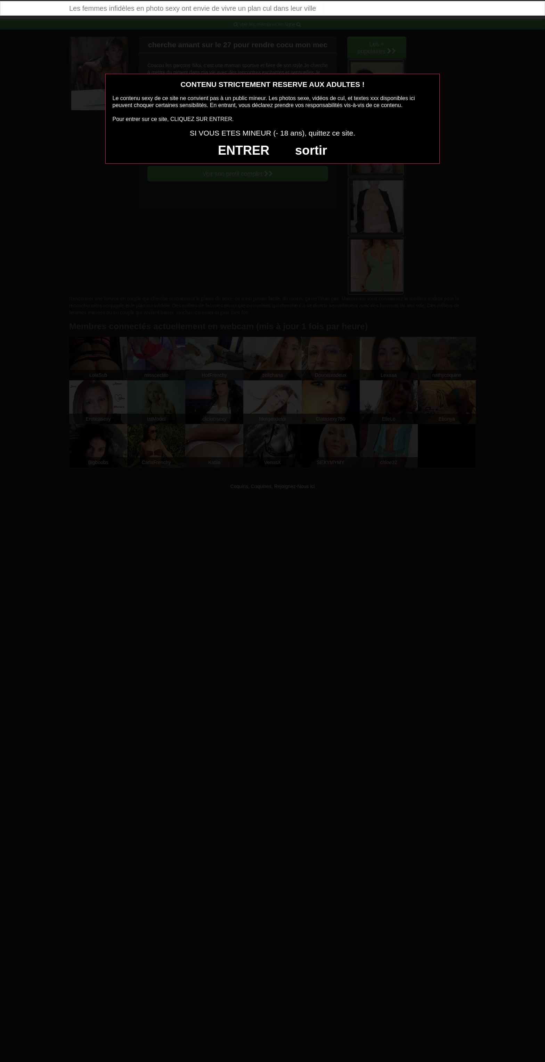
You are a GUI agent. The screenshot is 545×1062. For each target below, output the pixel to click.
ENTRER (243, 150)
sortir (311, 150)
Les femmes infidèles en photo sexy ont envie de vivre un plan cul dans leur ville (192, 8)
